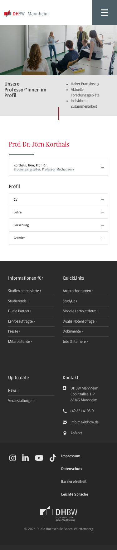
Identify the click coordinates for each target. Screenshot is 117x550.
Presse (13, 331)
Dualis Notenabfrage (79, 321)
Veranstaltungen (20, 401)
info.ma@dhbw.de (85, 422)
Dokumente (72, 331)
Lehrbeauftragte (21, 321)
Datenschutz (71, 469)
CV (15, 200)
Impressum (70, 456)
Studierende (17, 301)
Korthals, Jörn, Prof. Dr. (57, 167)
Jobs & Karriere (75, 341)
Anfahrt (76, 433)
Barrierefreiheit (74, 482)
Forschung (21, 225)
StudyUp (69, 301)
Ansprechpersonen (77, 291)
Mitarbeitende (19, 341)
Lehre (18, 212)
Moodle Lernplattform (80, 311)
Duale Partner (19, 311)
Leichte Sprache (74, 494)
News (12, 390)
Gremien (20, 238)
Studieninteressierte (24, 291)
